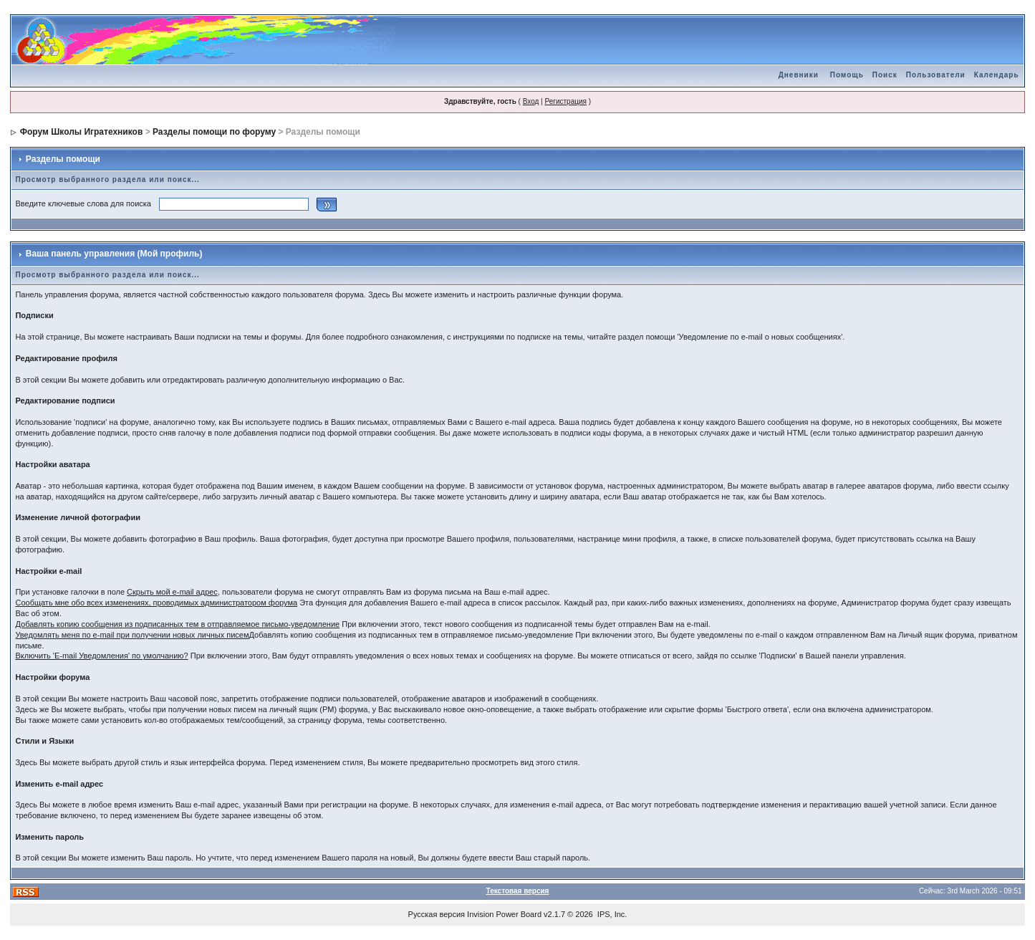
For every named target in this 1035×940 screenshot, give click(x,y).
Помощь (847, 75)
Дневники (799, 75)
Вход (531, 101)
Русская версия (436, 914)
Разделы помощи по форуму (214, 132)
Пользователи (936, 75)
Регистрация (565, 101)
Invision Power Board (504, 914)
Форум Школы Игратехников (81, 132)
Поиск (884, 75)
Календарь (996, 75)
